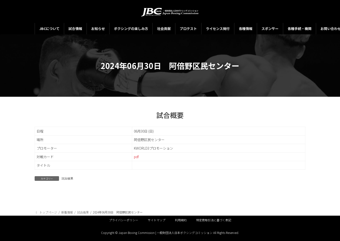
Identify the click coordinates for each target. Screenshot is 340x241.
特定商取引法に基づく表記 (213, 220)
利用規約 (181, 220)
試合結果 (67, 178)
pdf (136, 156)
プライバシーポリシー (123, 220)
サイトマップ (156, 220)
